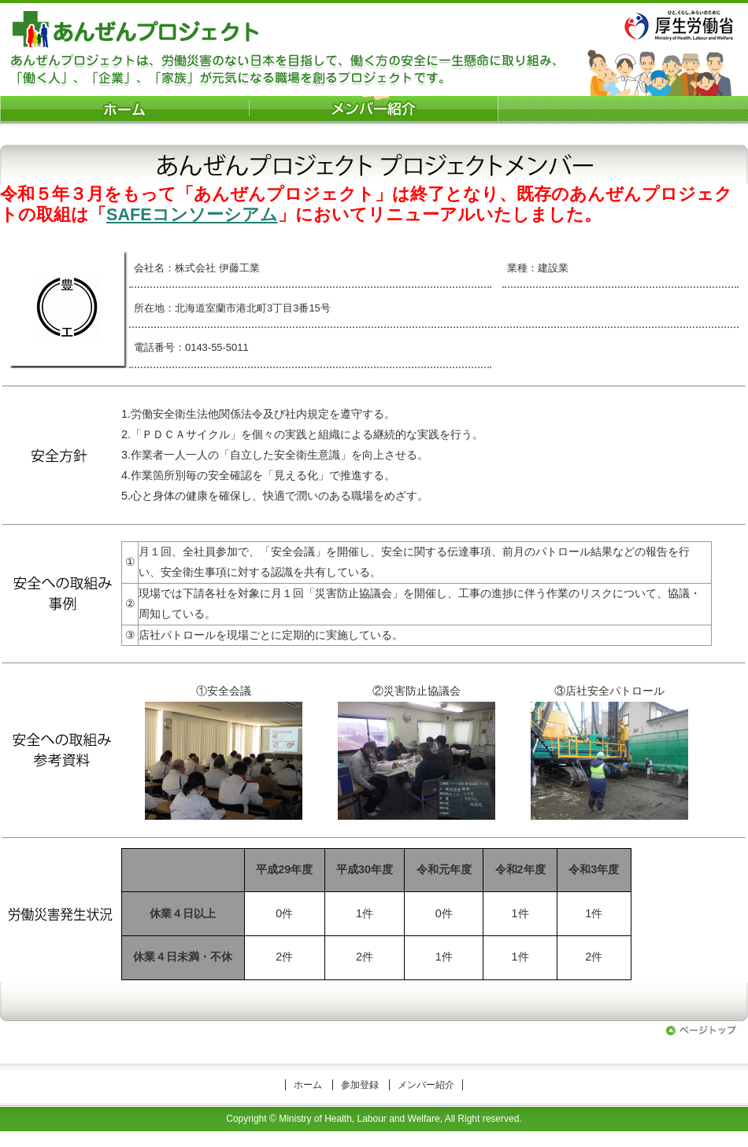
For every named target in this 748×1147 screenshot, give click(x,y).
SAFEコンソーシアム (192, 214)
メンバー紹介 (426, 1084)
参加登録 (360, 1084)
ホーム (308, 1084)
